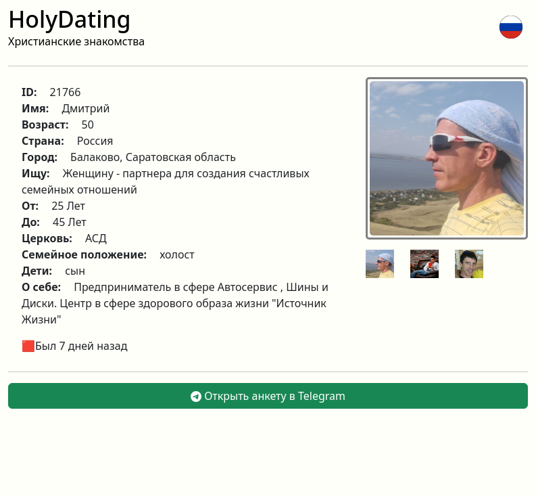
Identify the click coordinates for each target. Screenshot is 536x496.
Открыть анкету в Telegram (268, 395)
